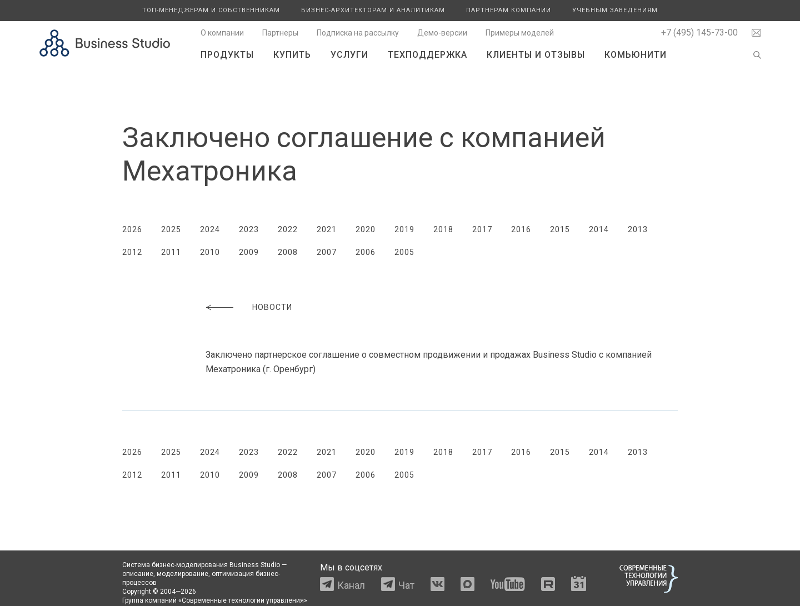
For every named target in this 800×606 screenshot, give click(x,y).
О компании (222, 32)
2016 (521, 229)
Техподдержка (427, 54)
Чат (406, 585)
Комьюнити (635, 54)
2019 (404, 229)
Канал (351, 585)
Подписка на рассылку (358, 32)
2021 (327, 229)
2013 (638, 229)
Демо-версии (442, 32)
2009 (249, 252)
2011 (171, 252)
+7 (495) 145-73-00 (699, 32)
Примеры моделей (520, 32)
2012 (132, 252)
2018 (443, 229)
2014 (599, 229)
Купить (292, 54)
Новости (272, 307)
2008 (288, 252)
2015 (560, 229)
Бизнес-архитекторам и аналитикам (373, 10)
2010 (210, 252)
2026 (132, 229)
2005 (404, 252)
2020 (366, 229)
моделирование (182, 574)
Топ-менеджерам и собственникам (211, 10)
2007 (327, 252)
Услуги (349, 54)
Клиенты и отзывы (536, 54)
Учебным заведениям (615, 10)
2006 (366, 252)
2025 (171, 229)
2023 (249, 229)
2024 (210, 229)
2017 (482, 229)
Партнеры (280, 32)
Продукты (227, 54)
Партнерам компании (508, 10)
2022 (288, 229)
